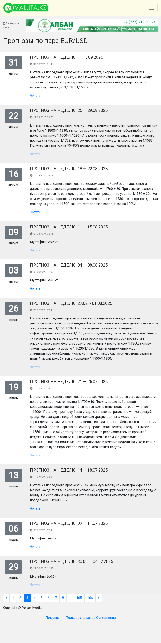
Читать (35, 96)
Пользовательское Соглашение (91, 618)
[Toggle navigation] (152, 8)
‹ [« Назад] (6, 598)
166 (90, 598)
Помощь (52, 618)
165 (79, 598)
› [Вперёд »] (98, 598)
